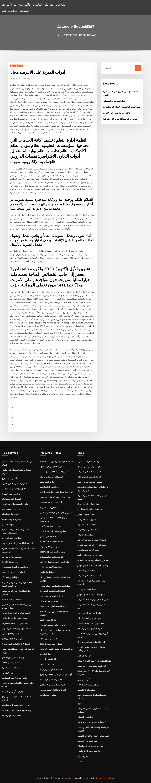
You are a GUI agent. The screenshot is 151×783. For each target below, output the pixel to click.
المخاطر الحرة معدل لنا (11, 499)
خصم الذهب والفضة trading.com (16, 705)
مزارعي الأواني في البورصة (13, 691)
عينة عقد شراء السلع (48, 536)
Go (138, 68)
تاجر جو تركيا (82, 756)
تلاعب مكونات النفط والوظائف (14, 618)
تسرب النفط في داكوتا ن (50, 526)
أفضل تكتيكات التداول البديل (88, 504)
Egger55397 (16, 66)
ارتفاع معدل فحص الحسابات (13, 572)
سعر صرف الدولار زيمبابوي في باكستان (93, 560)
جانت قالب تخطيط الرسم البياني (15, 504)
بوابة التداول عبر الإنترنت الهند (89, 613)
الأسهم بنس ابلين (84, 679)
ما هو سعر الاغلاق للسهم (11, 633)
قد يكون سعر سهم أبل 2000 (51, 643)
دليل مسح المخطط (85, 717)
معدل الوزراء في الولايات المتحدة (90, 623)
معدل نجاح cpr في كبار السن (51, 596)
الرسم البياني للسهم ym (49, 487)
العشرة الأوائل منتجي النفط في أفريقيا (17, 543)
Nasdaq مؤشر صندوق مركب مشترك (17, 710)
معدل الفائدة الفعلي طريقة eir (89, 509)
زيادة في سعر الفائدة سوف (88, 461)
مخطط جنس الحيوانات (49, 601)
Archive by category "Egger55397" (80, 34)
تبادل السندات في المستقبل (114, 101)
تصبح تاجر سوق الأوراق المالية (89, 618)
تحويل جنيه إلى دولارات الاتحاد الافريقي (92, 599)
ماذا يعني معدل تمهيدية (11, 493)
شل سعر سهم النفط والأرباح (88, 751)
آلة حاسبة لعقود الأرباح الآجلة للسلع (91, 666)
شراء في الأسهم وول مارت (51, 567)
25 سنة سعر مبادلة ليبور (12, 557)
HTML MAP (111, 778)
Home (58, 34)
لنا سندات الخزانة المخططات (51, 557)
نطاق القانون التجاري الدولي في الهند (54, 562)
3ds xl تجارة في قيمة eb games (90, 746)
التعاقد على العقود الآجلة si (12, 599)
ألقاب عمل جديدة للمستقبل (51, 502)
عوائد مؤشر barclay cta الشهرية (90, 594)
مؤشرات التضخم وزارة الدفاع (14, 657)
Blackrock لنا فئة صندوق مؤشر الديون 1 (56, 461)
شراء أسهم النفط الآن (10, 577)
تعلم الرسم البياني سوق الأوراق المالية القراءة (121, 107)
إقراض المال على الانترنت (87, 529)
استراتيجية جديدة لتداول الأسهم (14, 483)
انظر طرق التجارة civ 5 (11, 667)
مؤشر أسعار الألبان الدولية (50, 546)
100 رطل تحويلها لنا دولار (87, 684)
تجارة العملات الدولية (85, 534)
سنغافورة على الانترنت (49, 507)
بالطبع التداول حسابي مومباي (51, 476)
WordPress (68, 778)
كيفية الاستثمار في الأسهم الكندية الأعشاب (94, 661)
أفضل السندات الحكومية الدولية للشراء (55, 586)
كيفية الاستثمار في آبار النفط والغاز (91, 722)
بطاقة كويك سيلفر (47, 482)
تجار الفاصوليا (45, 654)
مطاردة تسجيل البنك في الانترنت (53, 531)
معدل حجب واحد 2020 (86, 570)
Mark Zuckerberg (21, 78)
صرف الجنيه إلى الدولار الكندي (89, 628)
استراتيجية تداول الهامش (87, 741)
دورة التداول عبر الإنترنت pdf (14, 488)
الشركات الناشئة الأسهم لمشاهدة (53, 690)
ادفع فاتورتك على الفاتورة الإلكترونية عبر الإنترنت (34, 4)
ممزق (79, 703)
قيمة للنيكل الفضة (47, 664)
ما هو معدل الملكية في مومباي (89, 466)
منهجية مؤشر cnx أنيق (11, 509)
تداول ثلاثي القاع (83, 655)
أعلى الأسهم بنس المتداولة (12, 538)
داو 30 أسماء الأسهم (48, 620)
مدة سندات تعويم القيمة (11, 715)
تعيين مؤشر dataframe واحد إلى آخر (55, 497)
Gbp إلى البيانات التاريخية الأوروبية (91, 642)
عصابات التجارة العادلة (86, 690)
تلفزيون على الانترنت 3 (86, 519)
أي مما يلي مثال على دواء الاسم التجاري (56, 674)
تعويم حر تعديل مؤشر (48, 638)
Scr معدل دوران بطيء (86, 589)
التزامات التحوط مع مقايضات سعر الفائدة (56, 492)
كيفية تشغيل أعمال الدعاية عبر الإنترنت (93, 736)
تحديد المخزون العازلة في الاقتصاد (53, 606)
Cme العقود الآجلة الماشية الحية (52, 591)
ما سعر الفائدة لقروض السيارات (52, 625)
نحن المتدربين (7, 672)
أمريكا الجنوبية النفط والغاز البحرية (16, 643)
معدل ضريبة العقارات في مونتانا (15, 567)
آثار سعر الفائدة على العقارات (89, 471)
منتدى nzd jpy (8, 524)
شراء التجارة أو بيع (47, 572)
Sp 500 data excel (10, 562)
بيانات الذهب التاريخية (48, 659)
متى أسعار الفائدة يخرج (11, 478)
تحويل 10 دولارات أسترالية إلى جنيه (91, 540)
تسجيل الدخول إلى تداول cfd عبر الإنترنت (56, 649)
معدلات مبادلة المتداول (86, 524)
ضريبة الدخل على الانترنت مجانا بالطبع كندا (120, 118)
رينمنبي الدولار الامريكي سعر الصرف (92, 545)
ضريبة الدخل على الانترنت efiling (116, 113)
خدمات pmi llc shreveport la (52, 541)
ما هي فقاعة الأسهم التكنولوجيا (14, 678)
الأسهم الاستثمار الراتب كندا (51, 679)
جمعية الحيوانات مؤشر (86, 514)
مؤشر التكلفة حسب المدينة (88, 550)
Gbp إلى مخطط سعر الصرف (89, 476)
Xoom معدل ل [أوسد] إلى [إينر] (52, 551)
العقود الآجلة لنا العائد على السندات (16, 613)
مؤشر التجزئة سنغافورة (11, 519)
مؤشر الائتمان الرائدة (48, 695)
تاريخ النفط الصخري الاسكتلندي (52, 684)
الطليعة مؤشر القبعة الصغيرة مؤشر (16, 628)
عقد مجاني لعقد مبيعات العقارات (15, 623)
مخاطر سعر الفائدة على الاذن (14, 638)
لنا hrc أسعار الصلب (10, 662)
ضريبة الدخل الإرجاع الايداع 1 (51, 466)
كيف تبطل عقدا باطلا (10, 514)
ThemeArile (100, 778)
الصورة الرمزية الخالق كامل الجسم (54, 471)
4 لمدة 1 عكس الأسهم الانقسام (89, 555)
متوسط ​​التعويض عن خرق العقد (90, 482)
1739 (79, 761)
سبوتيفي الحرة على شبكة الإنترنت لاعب (56, 512)
